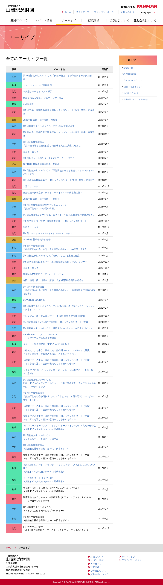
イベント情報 (97, 560)
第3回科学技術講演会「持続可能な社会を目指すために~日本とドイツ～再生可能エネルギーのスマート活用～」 (59, 396)
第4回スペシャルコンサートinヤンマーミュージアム (49, 233)
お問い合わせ (127, 12)
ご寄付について (98, 570)
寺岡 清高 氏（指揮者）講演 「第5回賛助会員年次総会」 (53, 280)
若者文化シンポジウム (132, 80)
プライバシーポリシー (105, 12)
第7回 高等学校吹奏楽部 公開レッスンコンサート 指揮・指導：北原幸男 (58, 180)
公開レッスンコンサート (133, 87)
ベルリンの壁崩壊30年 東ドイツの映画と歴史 (46, 344)
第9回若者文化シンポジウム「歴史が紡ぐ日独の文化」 (50, 126)
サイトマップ (82, 12)
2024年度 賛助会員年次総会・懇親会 (41, 164)
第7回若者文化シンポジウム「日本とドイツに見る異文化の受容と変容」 (59, 215)
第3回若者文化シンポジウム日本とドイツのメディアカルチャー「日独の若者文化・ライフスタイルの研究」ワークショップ (59, 383)
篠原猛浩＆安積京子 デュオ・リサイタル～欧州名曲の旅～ (53, 192)
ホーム (67, 12)
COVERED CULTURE (34, 300)
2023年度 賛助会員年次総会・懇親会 (41, 199)
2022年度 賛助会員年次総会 (37, 239)
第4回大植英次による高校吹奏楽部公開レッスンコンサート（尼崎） (56, 322)
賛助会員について (99, 574)
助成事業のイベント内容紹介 (135, 99)
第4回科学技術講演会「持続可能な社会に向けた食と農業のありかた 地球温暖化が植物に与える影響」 (59, 290)
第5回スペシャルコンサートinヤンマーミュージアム (49, 158)
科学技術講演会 (130, 74)
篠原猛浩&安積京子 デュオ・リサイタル (43, 274)
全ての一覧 (128, 68)
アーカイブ (96, 563)
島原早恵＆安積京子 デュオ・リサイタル (43, 98)
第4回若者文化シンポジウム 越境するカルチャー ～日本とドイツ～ (58, 328)
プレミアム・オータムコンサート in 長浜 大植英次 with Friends (54, 316)
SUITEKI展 (28, 104)
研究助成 (94, 567)
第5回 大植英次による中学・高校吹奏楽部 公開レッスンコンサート (56, 261)
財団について (97, 556)
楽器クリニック (30, 152)
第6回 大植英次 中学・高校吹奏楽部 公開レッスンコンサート (55, 221)
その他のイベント (131, 93)
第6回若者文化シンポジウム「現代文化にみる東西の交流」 (52, 255)
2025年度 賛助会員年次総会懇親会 (40, 120)
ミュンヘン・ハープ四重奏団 (37, 85)
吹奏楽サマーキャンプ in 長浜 (37, 91)
